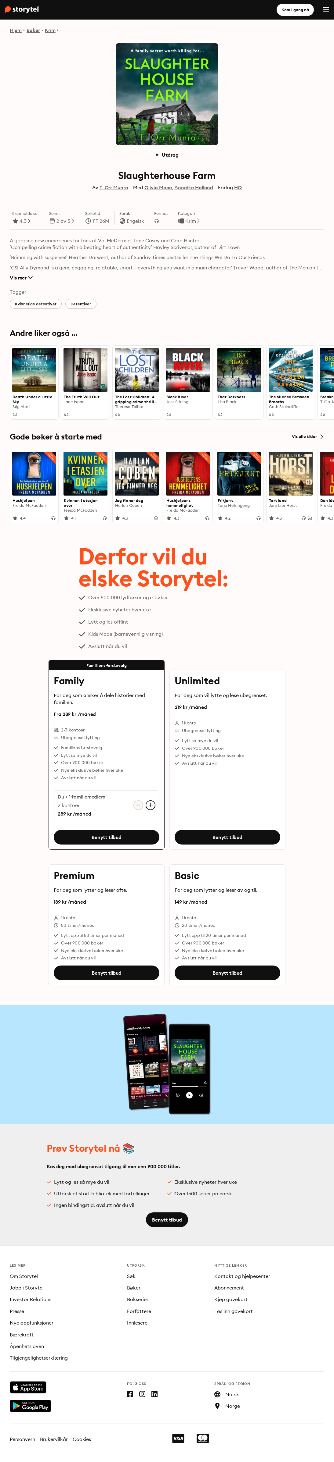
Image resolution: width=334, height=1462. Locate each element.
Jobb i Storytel (27, 1288)
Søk (131, 1276)
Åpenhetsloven (27, 1346)
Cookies (82, 1439)
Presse (17, 1311)
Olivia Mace (158, 187)
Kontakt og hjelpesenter (242, 1276)
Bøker (33, 30)
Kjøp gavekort (231, 1299)
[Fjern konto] (138, 805)
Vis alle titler (308, 436)
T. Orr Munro (114, 187)
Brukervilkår (54, 1439)
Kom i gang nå (295, 9)
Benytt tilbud (107, 837)
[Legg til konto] (150, 805)
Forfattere (139, 1311)
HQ (238, 187)
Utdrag (166, 155)
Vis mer (21, 278)
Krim (50, 30)
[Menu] (326, 9)
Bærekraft (22, 1335)
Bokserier (137, 1299)
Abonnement (229, 1288)
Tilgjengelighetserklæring (39, 1358)
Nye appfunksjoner (31, 1323)
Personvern (22, 1439)
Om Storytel (24, 1276)
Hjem (16, 30)
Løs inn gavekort (233, 1311)
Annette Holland (193, 187)
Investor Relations (30, 1299)
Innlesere (137, 1323)
